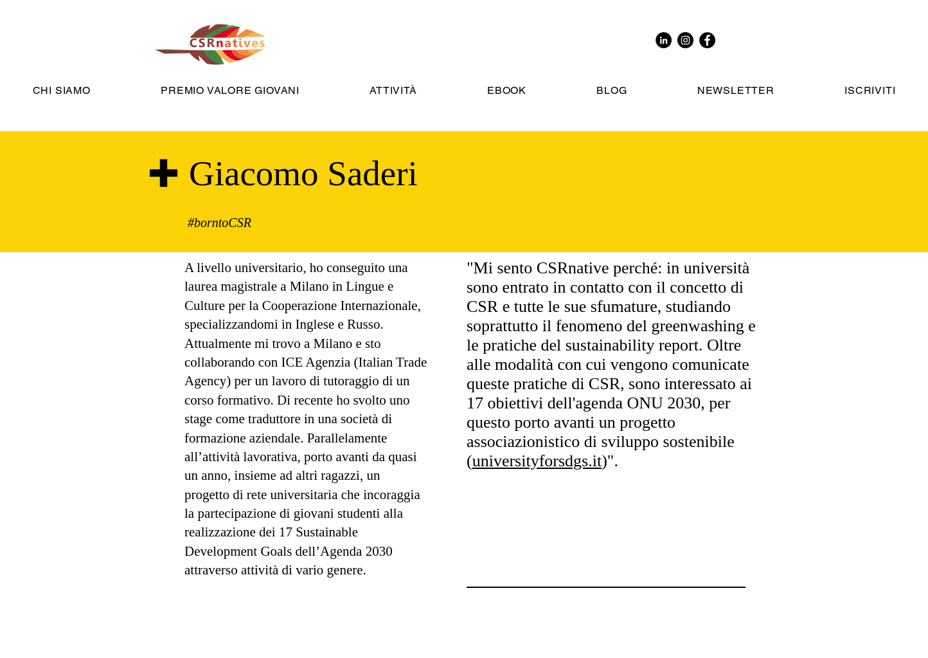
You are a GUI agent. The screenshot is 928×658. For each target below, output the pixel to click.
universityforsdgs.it (537, 461)
